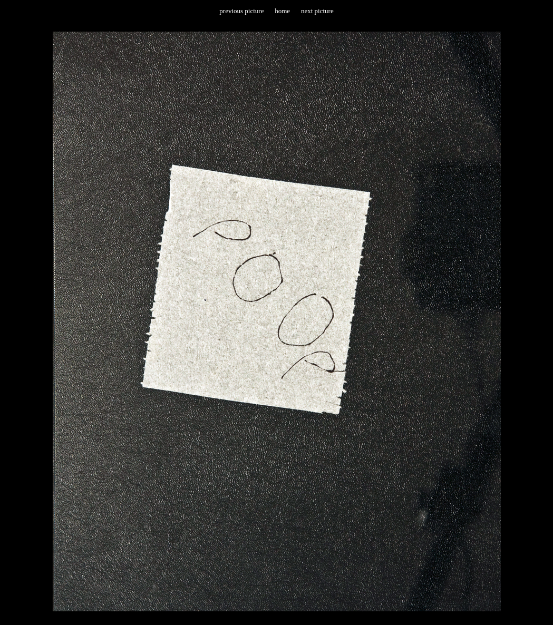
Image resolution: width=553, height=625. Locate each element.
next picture (317, 11)
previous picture (241, 11)
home (282, 11)
